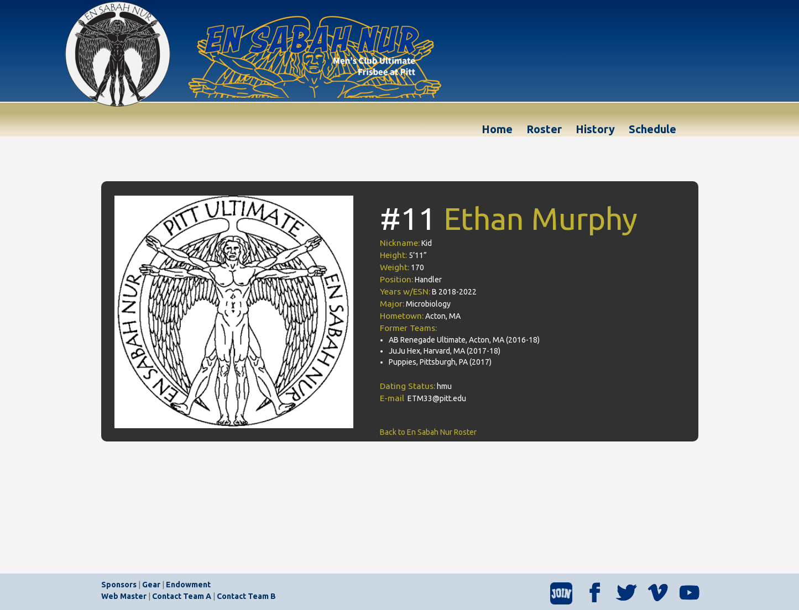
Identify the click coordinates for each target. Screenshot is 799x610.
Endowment (188, 584)
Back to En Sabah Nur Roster (428, 432)
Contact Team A (181, 596)
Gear (151, 584)
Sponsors (119, 584)
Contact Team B (246, 596)
